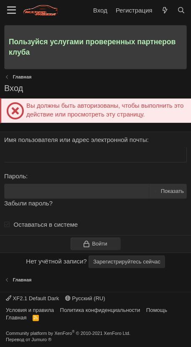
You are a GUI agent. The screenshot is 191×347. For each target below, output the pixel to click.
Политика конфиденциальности (100, 310)
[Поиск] (181, 10)
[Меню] (11, 10)
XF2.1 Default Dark (32, 298)
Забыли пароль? (28, 203)
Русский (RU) (85, 298)
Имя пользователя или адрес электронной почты (75, 139)
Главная (16, 317)
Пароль (15, 176)
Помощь (156, 310)
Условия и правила (30, 310)
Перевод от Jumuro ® (28, 339)
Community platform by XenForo (68, 333)
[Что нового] (164, 10)
